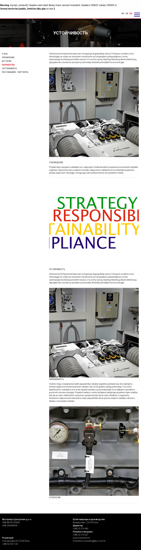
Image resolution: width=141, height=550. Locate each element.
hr (122, 13)
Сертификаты (9, 68)
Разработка (8, 64)
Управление (8, 57)
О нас (4, 53)
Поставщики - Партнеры (14, 72)
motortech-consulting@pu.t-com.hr (89, 541)
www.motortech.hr (81, 538)
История (6, 61)
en (127, 13)
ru (131, 13)
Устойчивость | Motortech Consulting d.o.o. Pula (17, 14)
